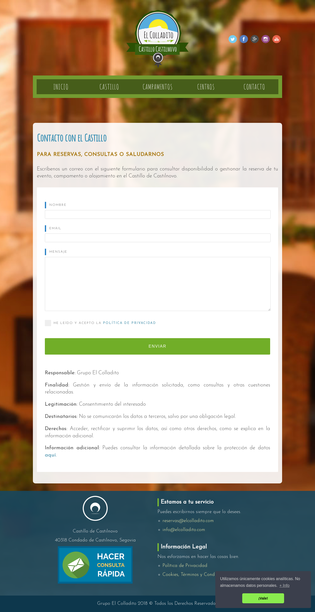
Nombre (58, 205)
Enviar (157, 346)
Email (55, 228)
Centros (206, 86)
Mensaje (58, 251)
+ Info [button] (284, 585)
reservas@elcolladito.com (188, 521)
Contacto (254, 86)
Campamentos (158, 86)
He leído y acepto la (100, 323)
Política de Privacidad (129, 323)
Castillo (109, 86)
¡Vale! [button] (263, 598)
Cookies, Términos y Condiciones (195, 574)
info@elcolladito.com (183, 530)
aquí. (51, 455)
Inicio (61, 86)
